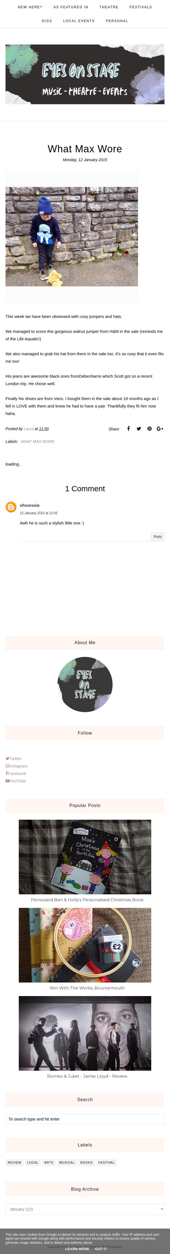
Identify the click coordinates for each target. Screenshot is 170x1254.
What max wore (37, 441)
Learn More (77, 1249)
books (87, 1162)
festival (107, 1162)
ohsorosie (30, 505)
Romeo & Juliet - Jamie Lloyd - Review (87, 1076)
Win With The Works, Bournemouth (87, 988)
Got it (101, 1249)
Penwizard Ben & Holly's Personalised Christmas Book (87, 899)
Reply (157, 537)
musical (67, 1162)
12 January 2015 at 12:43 (38, 513)
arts (48, 1162)
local (32, 1162)
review (14, 1162)
